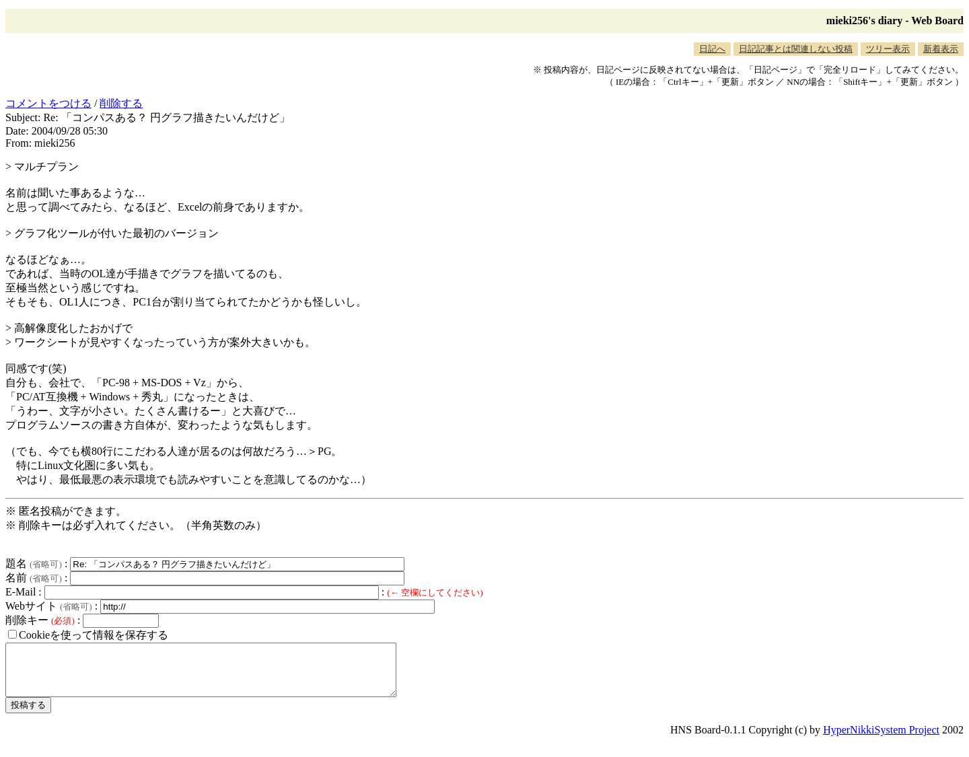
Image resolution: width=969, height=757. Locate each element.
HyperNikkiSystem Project (881, 740)
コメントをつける (48, 103)
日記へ (712, 49)
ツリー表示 (888, 49)
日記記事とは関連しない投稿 (796, 49)
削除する (121, 103)
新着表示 (940, 49)
